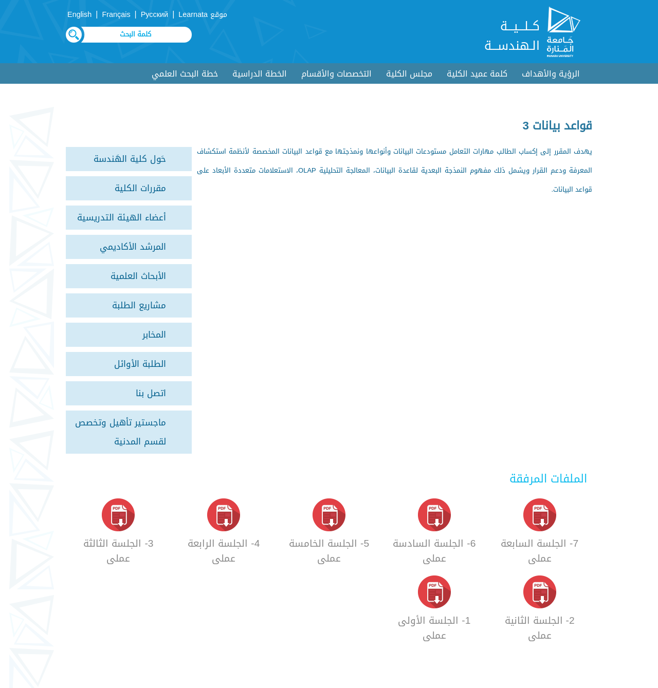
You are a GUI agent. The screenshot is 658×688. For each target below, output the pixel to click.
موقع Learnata (202, 15)
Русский (154, 15)
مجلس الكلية (409, 74)
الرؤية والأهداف (551, 74)
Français (116, 15)
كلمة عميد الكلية (477, 74)
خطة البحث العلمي (185, 74)
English (79, 15)
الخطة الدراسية (259, 74)
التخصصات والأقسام (336, 74)
